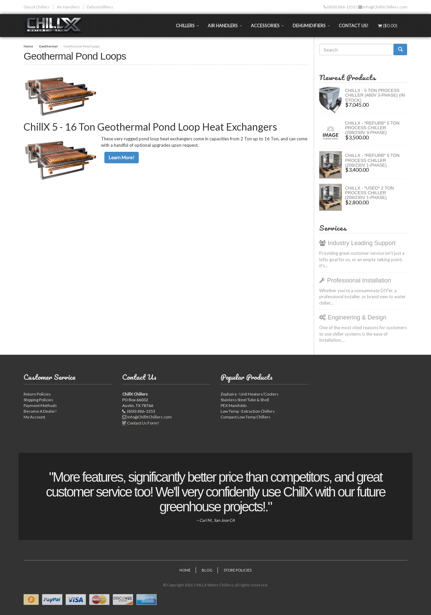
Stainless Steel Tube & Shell (245, 399)
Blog (207, 570)
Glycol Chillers (37, 6)
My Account (34, 416)
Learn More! (121, 157)
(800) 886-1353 (341, 6)
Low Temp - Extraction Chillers (248, 411)
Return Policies (37, 394)
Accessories (267, 25)
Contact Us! (353, 25)
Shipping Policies (38, 399)
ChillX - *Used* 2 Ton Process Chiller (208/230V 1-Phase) (369, 192)
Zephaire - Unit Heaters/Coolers (249, 394)
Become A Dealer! (40, 411)
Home (28, 46)
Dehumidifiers (100, 6)
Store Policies (238, 570)
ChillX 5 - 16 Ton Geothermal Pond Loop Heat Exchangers (150, 127)
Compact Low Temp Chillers (245, 416)
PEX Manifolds (234, 405)
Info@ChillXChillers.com (384, 6)
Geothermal (48, 46)
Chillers (187, 25)
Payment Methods (40, 405)
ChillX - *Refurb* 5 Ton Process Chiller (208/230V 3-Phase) (372, 128)
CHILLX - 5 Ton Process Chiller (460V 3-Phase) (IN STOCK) (375, 95)
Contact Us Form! (143, 422)
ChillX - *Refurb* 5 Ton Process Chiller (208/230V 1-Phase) (372, 160)
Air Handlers (68, 6)
